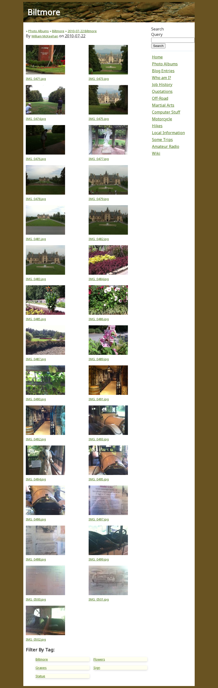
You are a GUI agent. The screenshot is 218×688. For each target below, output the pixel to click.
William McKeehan (44, 36)
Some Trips (162, 139)
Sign (97, 667)
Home (157, 57)
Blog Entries (163, 70)
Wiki (156, 153)
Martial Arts (163, 105)
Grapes (41, 667)
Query (157, 34)
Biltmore (42, 659)
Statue (40, 676)
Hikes (157, 126)
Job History (162, 84)
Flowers (99, 659)
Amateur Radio (165, 146)
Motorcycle (162, 119)
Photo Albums (165, 64)
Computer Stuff (166, 112)
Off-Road (160, 98)
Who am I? (161, 77)
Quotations (162, 91)
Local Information (168, 132)
